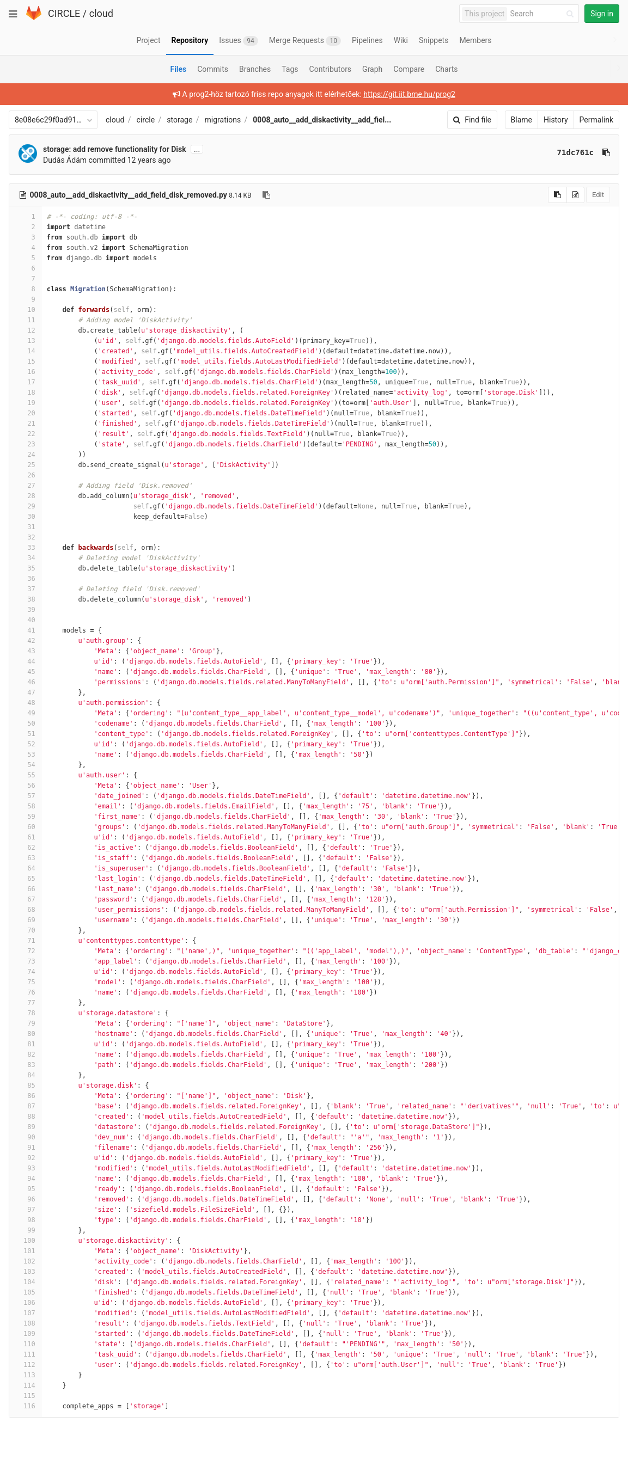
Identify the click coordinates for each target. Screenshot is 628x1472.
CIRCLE (64, 13)
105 (25, 1292)
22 (25, 434)
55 (25, 775)
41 (25, 630)
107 (25, 1313)
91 (25, 1147)
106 (25, 1303)
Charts (446, 69)
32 (25, 537)
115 (25, 1396)
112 (25, 1365)
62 (25, 847)
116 (25, 1406)
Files (178, 69)
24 (25, 454)
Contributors (330, 69)
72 (25, 951)
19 (25, 403)
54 (25, 765)
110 (25, 1344)
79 (25, 1023)
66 (25, 889)
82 (25, 1054)
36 (25, 578)
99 (25, 1230)
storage (179, 119)
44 (25, 661)
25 (25, 465)
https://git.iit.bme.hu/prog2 (409, 94)
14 (25, 351)
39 (25, 610)
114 (25, 1385)
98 (25, 1220)
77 (25, 1003)
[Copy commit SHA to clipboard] (606, 152)
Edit (598, 195)
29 (25, 506)
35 (25, 568)
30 (25, 516)
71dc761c (575, 152)
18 (25, 392)
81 (25, 1044)
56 (25, 785)
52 (25, 744)
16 (25, 372)
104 (25, 1282)
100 (25, 1240)
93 (25, 1168)
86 (25, 1096)
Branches (255, 69)
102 (25, 1261)
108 (25, 1323)
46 (25, 682)
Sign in (601, 13)
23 (25, 444)
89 (25, 1127)
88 (25, 1116)
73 (25, 961)
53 (25, 754)
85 (25, 1085)
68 (25, 909)
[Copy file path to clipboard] (266, 194)
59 (25, 816)
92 (25, 1158)
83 (25, 1065)
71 (25, 940)
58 (25, 806)
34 (25, 558)
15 (25, 361)
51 (25, 734)
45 (25, 672)
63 (25, 858)
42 (25, 641)
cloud (101, 13)
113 (25, 1375)
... (197, 149)
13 (25, 341)
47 (25, 692)
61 (25, 837)
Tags (290, 69)
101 (25, 1251)
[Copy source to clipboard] (557, 195)
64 (25, 868)
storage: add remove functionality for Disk (114, 149)
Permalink (596, 119)
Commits (212, 69)
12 (25, 330)
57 (25, 796)
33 (25, 547)
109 (25, 1334)
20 (25, 413)
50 (25, 723)
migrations (223, 119)
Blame (521, 119)
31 (25, 527)
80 (25, 1034)
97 (25, 1209)
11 (25, 320)
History (556, 119)
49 (25, 713)
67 (25, 899)
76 (25, 992)
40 (25, 620)
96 (25, 1199)
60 (25, 827)
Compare (408, 69)
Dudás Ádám (65, 160)
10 (25, 310)
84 (25, 1075)
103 (25, 1271)
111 (25, 1354)
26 (25, 475)
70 (25, 930)
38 (25, 599)
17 (25, 382)
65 (25, 878)
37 (25, 589)
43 (25, 651)
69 (25, 920)
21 (25, 423)
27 (25, 485)
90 (25, 1137)
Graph (372, 69)
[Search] (543, 14)
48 (25, 703)
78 (25, 1013)
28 (25, 496)
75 (25, 982)
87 (25, 1106)
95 (25, 1189)
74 (25, 972)
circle (146, 119)
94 (25, 1178)
